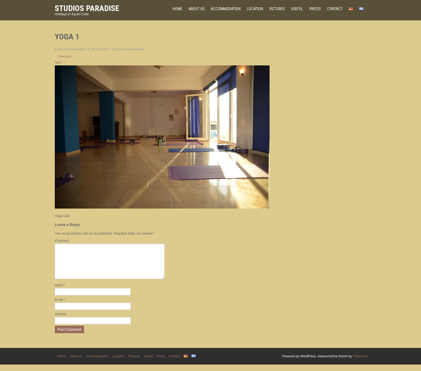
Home (177, 8)
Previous (63, 56)
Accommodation (226, 8)
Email (60, 306)
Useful (297, 8)
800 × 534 (110, 49)
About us (196, 8)
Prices (315, 8)
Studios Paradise (87, 8)
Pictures (277, 8)
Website (60, 320)
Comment (62, 241)
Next (60, 62)
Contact (335, 8)
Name (60, 292)
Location (255, 8)
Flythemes (360, 363)
